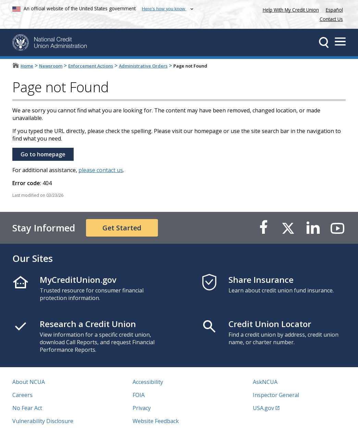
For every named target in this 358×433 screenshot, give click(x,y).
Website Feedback (156, 421)
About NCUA (28, 382)
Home (27, 66)
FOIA (139, 395)
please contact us (100, 170)
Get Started (121, 227)
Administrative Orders (143, 66)
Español (334, 10)
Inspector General (276, 395)
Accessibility (148, 382)
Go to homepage (43, 154)
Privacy (142, 408)
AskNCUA (265, 382)
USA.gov (263, 408)
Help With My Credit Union (289, 9)
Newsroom (50, 66)
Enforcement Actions (90, 66)
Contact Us (331, 19)
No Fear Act (27, 408)
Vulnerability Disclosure (42, 421)
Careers (22, 395)
